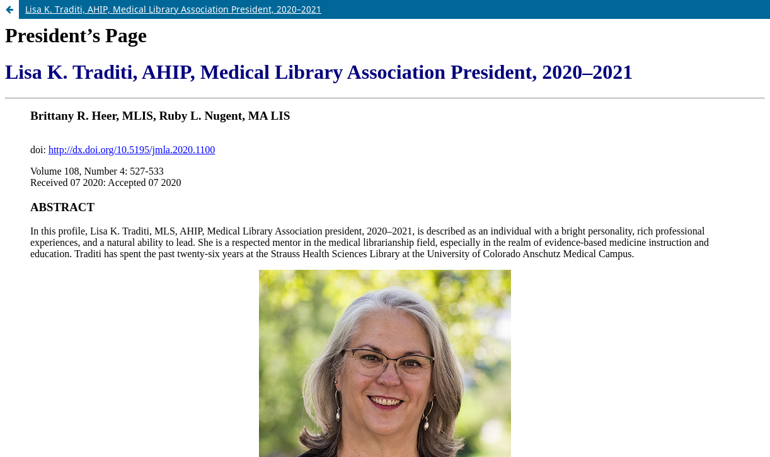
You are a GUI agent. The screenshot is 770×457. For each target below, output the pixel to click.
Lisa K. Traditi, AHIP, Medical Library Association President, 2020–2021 (173, 9)
